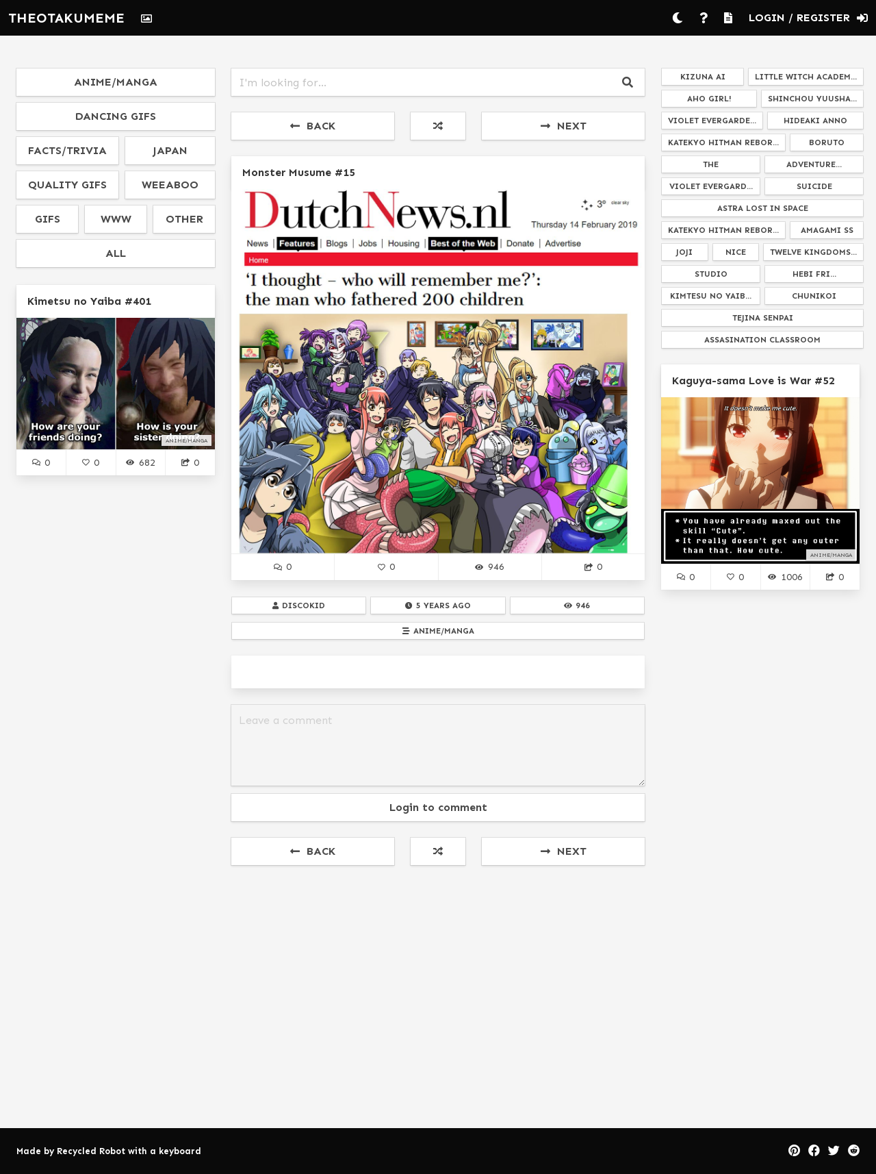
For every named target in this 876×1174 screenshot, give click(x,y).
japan (170, 150)
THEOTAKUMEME (66, 18)
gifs (47, 218)
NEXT (564, 125)
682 (140, 462)
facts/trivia (67, 150)
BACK (312, 125)
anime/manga (115, 81)
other (184, 218)
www (116, 218)
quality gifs (67, 184)
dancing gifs (115, 116)
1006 (785, 577)
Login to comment (438, 807)
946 (489, 566)
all (115, 253)
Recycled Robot (91, 1151)
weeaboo (170, 184)
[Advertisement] (438, 977)
